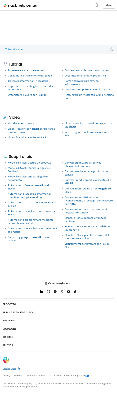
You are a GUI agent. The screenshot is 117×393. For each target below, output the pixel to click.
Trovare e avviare (26, 70)
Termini (18, 375)
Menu (109, 5)
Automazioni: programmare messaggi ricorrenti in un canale (30, 221)
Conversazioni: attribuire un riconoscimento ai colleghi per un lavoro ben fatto (89, 201)
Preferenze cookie (35, 375)
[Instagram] (48, 292)
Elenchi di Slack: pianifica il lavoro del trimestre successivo (87, 236)
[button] (58, 283)
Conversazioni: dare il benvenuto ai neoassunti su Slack (86, 211)
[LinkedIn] (41, 292)
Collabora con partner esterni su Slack (87, 89)
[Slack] (56, 362)
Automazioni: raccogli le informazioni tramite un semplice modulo (30, 195)
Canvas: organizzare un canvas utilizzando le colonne (83, 164)
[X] (61, 292)
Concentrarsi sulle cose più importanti (87, 70)
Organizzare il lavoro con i (27, 94)
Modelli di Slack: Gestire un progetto (29, 162)
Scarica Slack (11, 368)
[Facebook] (55, 292)
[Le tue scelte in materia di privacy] (71, 375)
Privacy (6, 375)
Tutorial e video (14, 49)
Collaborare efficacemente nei (30, 75)
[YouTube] (68, 292)
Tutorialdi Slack (21, 123)
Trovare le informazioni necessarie (28, 81)
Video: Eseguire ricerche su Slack (27, 137)
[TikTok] (75, 292)
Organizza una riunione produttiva (85, 75)
